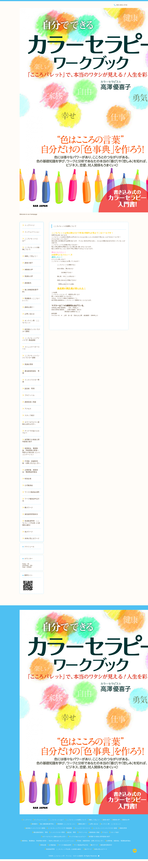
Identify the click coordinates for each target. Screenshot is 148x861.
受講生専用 (28, 364)
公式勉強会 (28, 485)
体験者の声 (28, 269)
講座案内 (27, 283)
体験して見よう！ (30, 256)
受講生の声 (28, 276)
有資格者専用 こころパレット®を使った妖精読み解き (31, 523)
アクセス (27, 409)
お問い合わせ (29, 314)
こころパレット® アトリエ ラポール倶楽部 (68, 856)
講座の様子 (28, 263)
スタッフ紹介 (29, 415)
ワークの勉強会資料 (31, 492)
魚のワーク (28, 532)
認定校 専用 (29, 388)
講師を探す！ (29, 307)
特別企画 (27, 479)
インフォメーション (31, 232)
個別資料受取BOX (30, 514)
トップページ (29, 225)
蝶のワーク (28, 507)
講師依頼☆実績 (29, 402)
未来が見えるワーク (31, 538)
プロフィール (29, 395)
